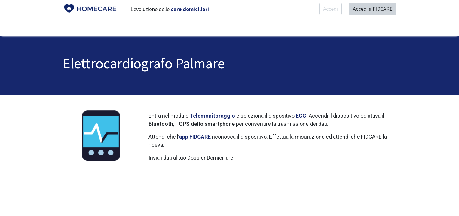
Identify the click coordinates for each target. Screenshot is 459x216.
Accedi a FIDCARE (373, 8)
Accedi (330, 8)
